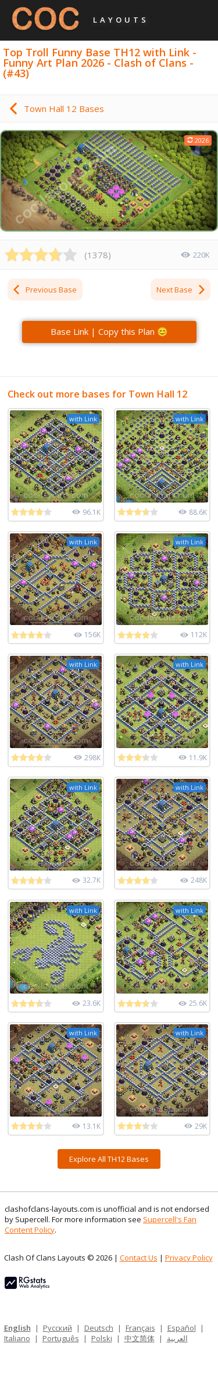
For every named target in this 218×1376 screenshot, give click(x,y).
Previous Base (44, 289)
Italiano (17, 1338)
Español (181, 1328)
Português (60, 1338)
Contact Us (139, 1257)
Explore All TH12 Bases (109, 1159)
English (17, 1328)
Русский (57, 1328)
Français (140, 1328)
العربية (177, 1338)
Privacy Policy (189, 1257)
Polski (101, 1338)
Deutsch (98, 1328)
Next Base (181, 289)
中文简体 (139, 1338)
